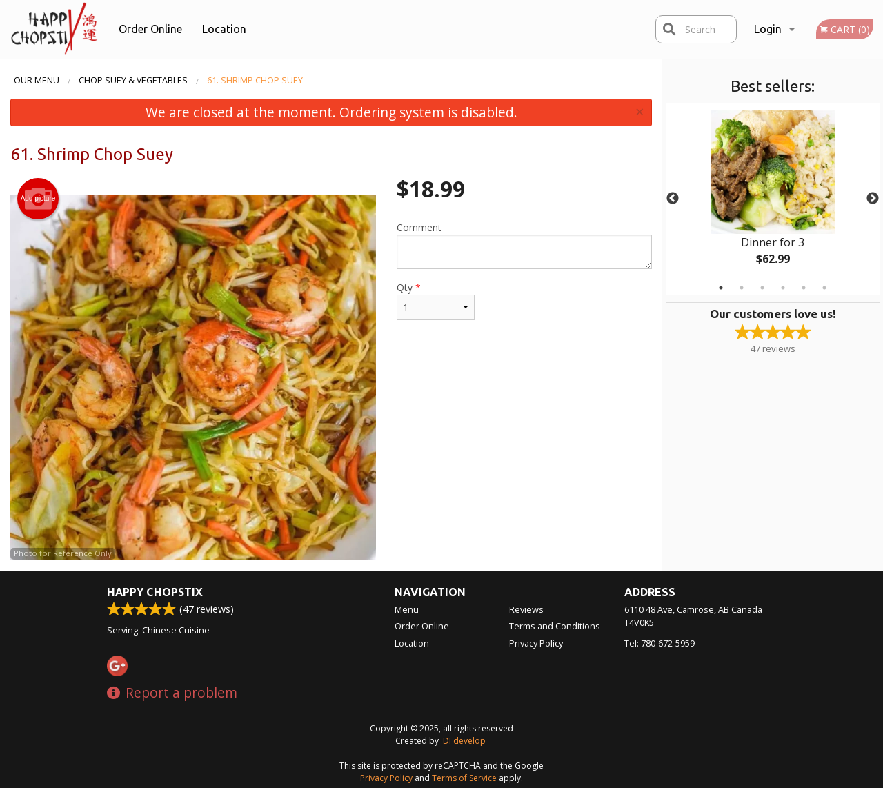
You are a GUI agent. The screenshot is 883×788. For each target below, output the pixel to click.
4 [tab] (783, 288)
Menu (407, 609)
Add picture (38, 198)
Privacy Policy (536, 643)
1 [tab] (721, 288)
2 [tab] (741, 288)
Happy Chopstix (155, 592)
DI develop (464, 741)
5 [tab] (804, 288)
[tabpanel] (772, 198)
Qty (436, 300)
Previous (672, 199)
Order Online (150, 29)
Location (224, 29)
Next (873, 199)
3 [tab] (762, 288)
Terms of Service (464, 778)
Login (768, 29)
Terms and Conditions (554, 626)
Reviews (526, 609)
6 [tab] (824, 288)
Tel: (659, 643)
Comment (524, 245)
